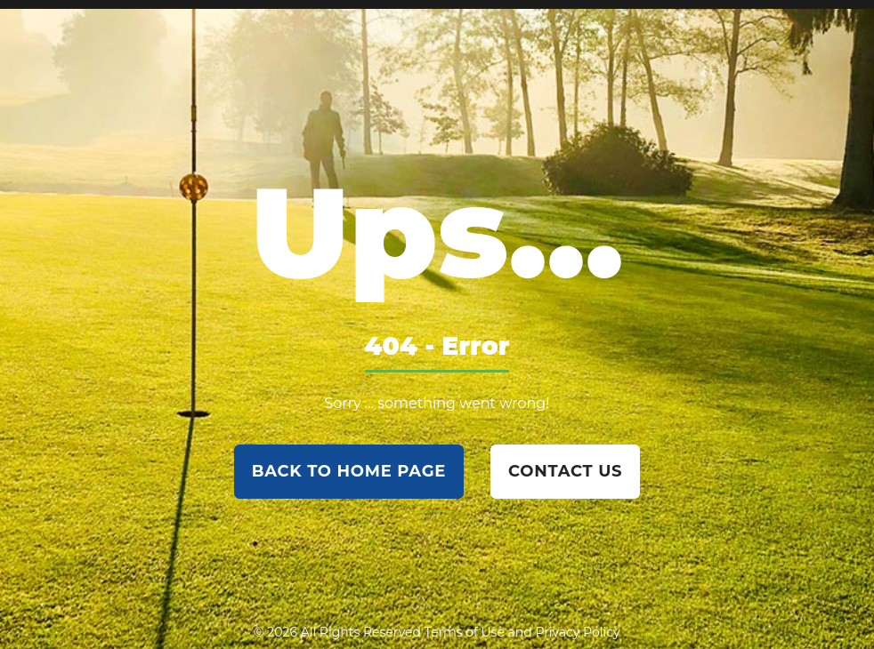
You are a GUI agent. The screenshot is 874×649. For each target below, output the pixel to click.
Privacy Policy (577, 632)
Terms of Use (465, 632)
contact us (565, 471)
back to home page (349, 471)
